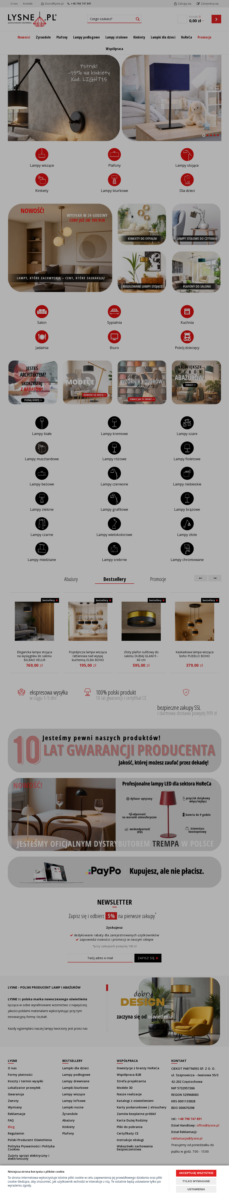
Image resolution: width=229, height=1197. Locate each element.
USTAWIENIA (196, 1189)
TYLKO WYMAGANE (196, 1181)
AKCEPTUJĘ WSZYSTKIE (196, 1173)
